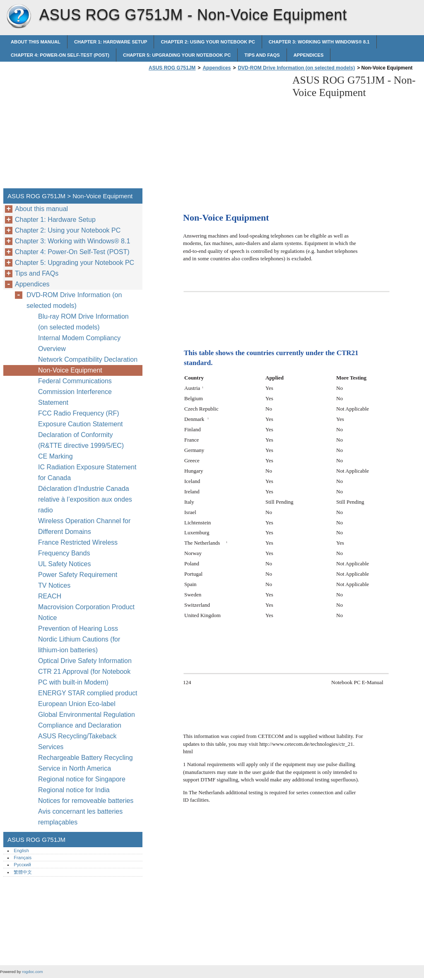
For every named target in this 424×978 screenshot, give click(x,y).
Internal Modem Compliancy (79, 337)
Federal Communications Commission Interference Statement (75, 391)
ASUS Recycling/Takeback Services (77, 741)
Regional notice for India (74, 789)
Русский (22, 864)
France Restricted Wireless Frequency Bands (78, 548)
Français (22, 857)
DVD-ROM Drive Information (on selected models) (296, 68)
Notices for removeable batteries (85, 800)
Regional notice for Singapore (81, 779)
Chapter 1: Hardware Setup (110, 41)
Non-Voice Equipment (71, 370)
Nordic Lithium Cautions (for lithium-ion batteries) (79, 645)
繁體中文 (23, 872)
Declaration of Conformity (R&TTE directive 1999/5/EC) (81, 440)
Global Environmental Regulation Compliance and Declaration (86, 720)
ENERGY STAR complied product (87, 693)
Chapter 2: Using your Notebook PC (208, 41)
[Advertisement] (216, 132)
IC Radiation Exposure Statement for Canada (87, 472)
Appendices (309, 55)
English (21, 850)
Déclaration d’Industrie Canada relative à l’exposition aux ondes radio (85, 499)
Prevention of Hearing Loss (78, 628)
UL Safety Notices (64, 563)
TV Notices (54, 585)
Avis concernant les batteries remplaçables (80, 817)
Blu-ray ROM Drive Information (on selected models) (83, 322)
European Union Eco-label (77, 703)
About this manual (35, 41)
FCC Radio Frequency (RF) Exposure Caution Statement (80, 419)
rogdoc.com (32, 971)
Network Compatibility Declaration (87, 359)
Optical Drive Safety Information (85, 660)
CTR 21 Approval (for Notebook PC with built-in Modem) (84, 677)
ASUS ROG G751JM (18, 16)
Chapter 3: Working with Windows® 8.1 (319, 41)
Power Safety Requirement (77, 574)
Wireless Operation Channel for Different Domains (84, 526)
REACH (49, 596)
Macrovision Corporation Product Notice (86, 612)
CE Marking (55, 456)
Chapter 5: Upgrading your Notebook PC (177, 55)
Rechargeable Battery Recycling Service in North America (85, 763)
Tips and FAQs (261, 55)
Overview (52, 348)
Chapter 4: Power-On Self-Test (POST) (60, 55)
